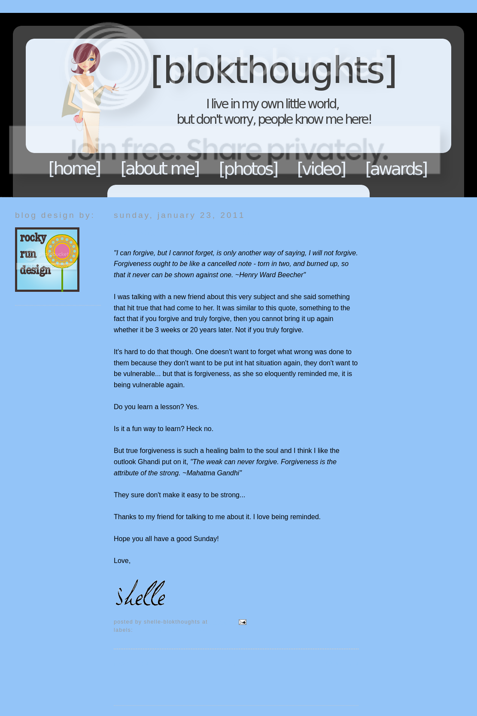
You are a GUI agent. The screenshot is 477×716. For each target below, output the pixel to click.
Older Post (342, 663)
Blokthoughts (214, 105)
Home (74, 168)
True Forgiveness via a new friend (186, 231)
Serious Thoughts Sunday (170, 630)
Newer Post (131, 663)
